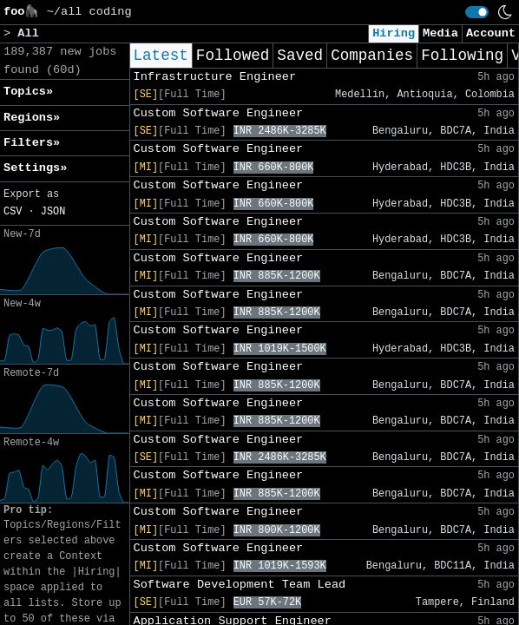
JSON (53, 212)
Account (491, 33)
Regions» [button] (31, 117)
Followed (232, 55)
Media (440, 33)
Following (462, 55)
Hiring (393, 33)
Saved (300, 55)
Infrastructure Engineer (215, 76)
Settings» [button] (35, 167)
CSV (12, 212)
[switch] (477, 12)
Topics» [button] (28, 91)
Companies (372, 55)
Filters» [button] (31, 142)
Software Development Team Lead (240, 584)
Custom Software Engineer (219, 113)
